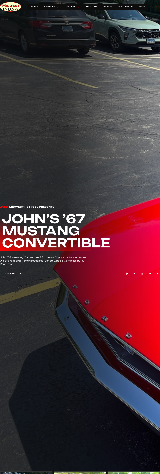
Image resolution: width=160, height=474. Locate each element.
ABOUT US (91, 7)
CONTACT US (125, 7)
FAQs (142, 7)
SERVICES (51, 7)
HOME (34, 7)
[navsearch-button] (155, 6)
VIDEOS (107, 7)
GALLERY (72, 7)
